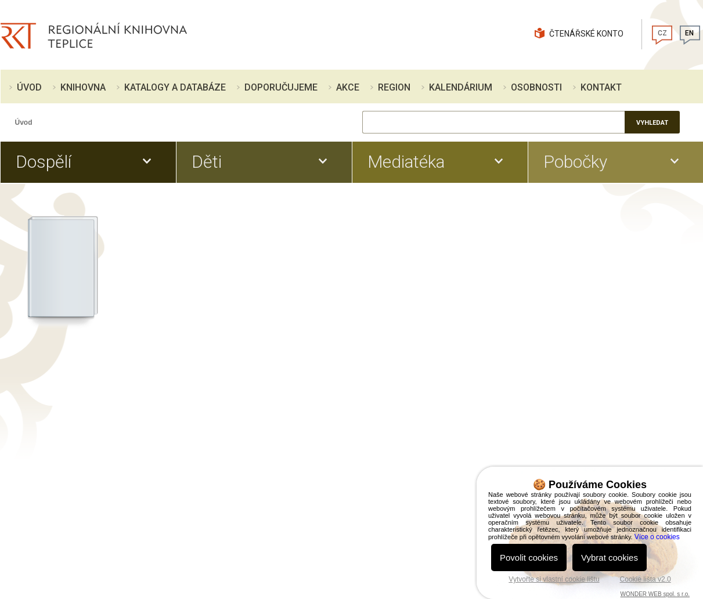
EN (689, 33)
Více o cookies (657, 537)
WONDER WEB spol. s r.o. (655, 594)
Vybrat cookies (609, 557)
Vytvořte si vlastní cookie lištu (554, 579)
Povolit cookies (529, 557)
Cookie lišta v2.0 (645, 579)
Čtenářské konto (586, 33)
